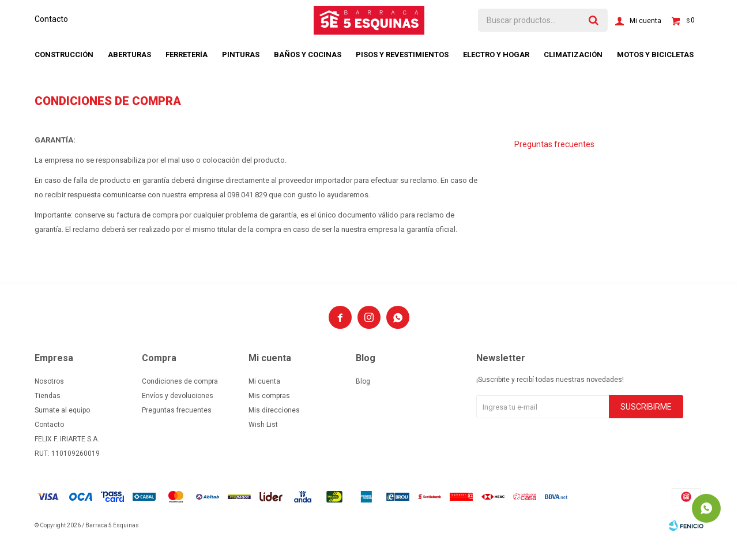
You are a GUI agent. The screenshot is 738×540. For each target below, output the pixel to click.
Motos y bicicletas (655, 54)
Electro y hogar (496, 54)
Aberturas (129, 54)
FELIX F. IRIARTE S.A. (67, 439)
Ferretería (186, 54)
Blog (363, 381)
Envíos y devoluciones (177, 396)
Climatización (573, 54)
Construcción (64, 54)
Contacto (51, 19)
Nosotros (49, 381)
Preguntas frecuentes (554, 144)
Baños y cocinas (307, 54)
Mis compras (269, 396)
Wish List (263, 425)
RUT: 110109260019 (67, 453)
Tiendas (48, 396)
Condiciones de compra (180, 381)
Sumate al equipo (62, 410)
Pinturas (240, 54)
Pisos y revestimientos (402, 54)
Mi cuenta (264, 381)
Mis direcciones (274, 410)
